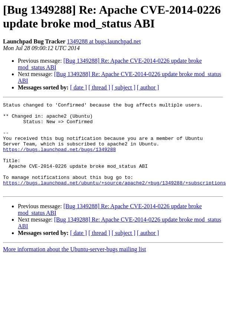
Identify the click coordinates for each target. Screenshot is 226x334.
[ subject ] (123, 87)
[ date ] (78, 87)
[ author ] (148, 87)
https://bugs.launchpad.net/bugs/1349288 (59, 159)
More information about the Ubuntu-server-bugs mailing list (74, 267)
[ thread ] (99, 87)
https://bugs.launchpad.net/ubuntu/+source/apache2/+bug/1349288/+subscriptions (114, 199)
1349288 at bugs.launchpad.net (104, 41)
